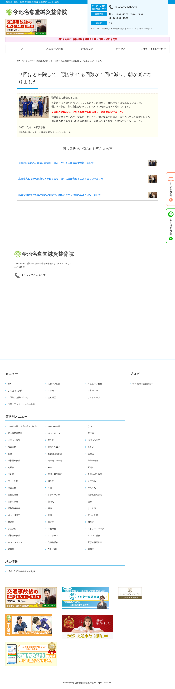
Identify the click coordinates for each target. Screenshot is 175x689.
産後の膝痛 (13, 494)
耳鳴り (91, 467)
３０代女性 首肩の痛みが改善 (22, 426)
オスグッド (53, 535)
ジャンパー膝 (54, 426)
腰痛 (50, 508)
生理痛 (91, 454)
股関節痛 (12, 447)
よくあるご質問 (15, 390)
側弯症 (91, 522)
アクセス (120, 48)
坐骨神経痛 (93, 460)
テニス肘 (12, 529)
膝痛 (50, 515)
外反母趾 (52, 529)
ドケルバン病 (54, 494)
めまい (91, 447)
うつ (90, 426)
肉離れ (11, 467)
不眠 (50, 488)
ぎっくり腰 (93, 515)
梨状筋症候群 (14, 460)
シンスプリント (15, 542)
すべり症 (92, 508)
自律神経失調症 (95, 474)
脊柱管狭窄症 (14, 508)
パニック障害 (14, 440)
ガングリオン (54, 433)
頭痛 (90, 501)
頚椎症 (11, 549)
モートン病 (13, 481)
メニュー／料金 (54, 48)
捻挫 (10, 454)
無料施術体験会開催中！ (143, 384)
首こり (51, 440)
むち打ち (92, 488)
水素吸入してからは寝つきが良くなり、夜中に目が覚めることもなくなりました (60, 178)
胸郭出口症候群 (55, 454)
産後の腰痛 (13, 501)
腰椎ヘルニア (54, 447)
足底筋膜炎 (53, 542)
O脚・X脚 (52, 549)
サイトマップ (94, 397)
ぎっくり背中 (14, 515)
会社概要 (52, 397)
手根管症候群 (14, 535)
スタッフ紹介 (54, 384)
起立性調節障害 (15, 433)
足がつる (92, 481)
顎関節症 (12, 488)
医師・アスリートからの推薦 (21, 404)
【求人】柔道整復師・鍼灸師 (21, 571)
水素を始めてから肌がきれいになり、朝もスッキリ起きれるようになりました (59, 195)
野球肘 (11, 522)
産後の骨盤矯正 (55, 474)
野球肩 (91, 433)
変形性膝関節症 (95, 494)
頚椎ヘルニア (94, 440)
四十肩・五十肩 (55, 460)
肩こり (51, 481)
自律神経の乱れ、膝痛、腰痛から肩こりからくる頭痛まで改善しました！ (57, 163)
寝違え (51, 501)
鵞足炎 (51, 522)
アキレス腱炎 (94, 535)
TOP (21, 48)
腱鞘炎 (91, 549)
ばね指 (11, 474)
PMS (50, 467)
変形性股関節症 (95, 542)
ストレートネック (96, 529)
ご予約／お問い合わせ (153, 48)
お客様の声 (87, 48)
